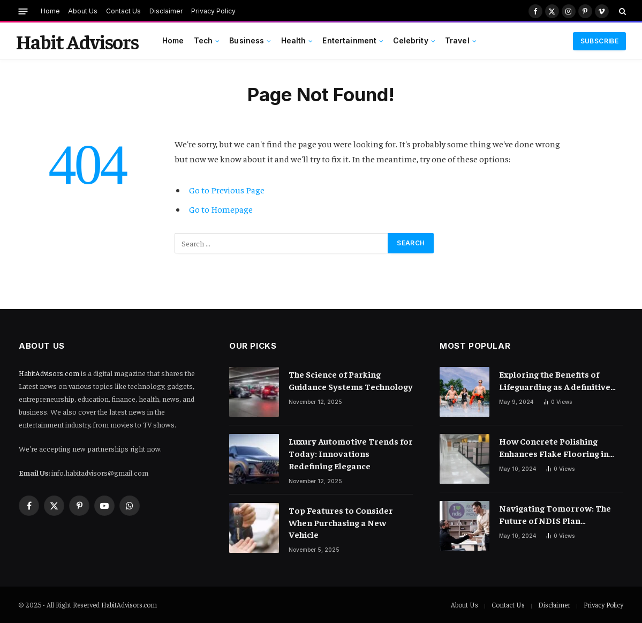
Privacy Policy (213, 11)
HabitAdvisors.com (49, 373)
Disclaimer (166, 11)
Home (50, 11)
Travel (457, 40)
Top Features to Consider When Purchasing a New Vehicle (341, 522)
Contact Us (123, 11)
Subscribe (599, 41)
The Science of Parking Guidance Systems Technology (351, 380)
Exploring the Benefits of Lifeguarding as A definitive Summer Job (554, 381)
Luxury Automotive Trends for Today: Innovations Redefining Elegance (351, 453)
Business (246, 40)
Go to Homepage (221, 209)
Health (293, 40)
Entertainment (349, 40)
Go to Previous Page (227, 190)
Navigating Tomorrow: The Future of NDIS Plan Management (555, 514)
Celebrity (410, 40)
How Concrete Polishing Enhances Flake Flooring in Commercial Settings (554, 448)
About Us (82, 11)
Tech (203, 40)
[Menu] (23, 11)
